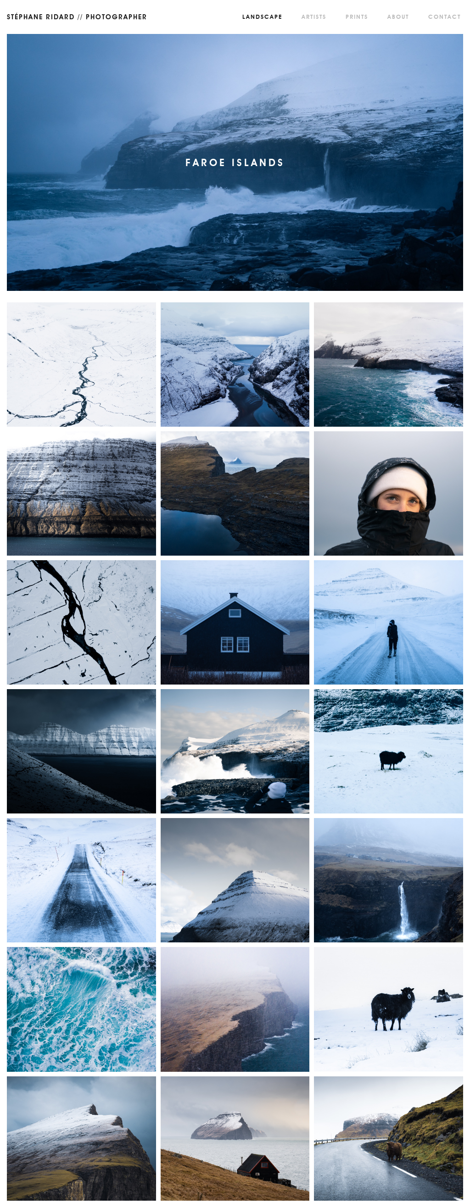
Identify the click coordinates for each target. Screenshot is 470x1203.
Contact (444, 16)
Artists (314, 16)
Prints (357, 16)
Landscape (262, 16)
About (398, 16)
